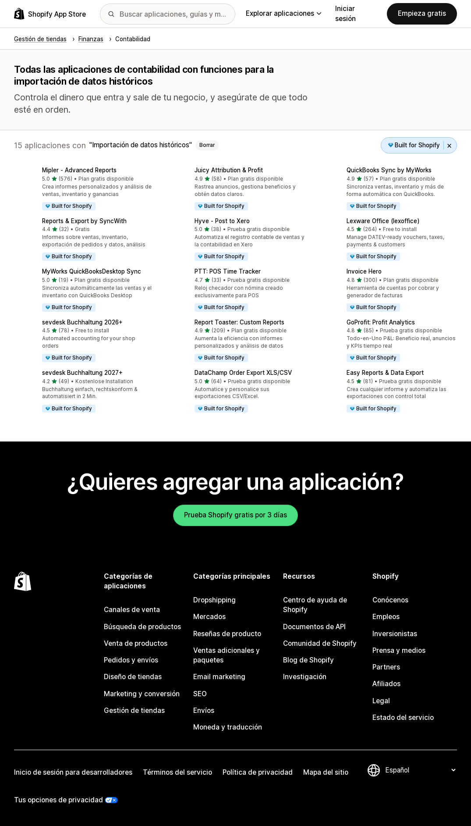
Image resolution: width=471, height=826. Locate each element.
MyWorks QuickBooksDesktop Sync (91, 271)
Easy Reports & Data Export (385, 372)
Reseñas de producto (227, 634)
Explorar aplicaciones (283, 13)
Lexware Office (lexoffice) (383, 220)
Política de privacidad (258, 772)
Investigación (304, 677)
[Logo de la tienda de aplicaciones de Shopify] (50, 14)
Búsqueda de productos (142, 627)
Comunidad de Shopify (320, 643)
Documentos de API (314, 627)
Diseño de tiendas (133, 677)
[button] (83, 189)
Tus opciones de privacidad (58, 800)
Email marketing (219, 677)
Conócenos (390, 600)
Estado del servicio (403, 717)
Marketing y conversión (142, 694)
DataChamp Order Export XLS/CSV (243, 372)
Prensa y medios (398, 650)
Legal (381, 701)
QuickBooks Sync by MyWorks (389, 170)
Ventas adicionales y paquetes (226, 655)
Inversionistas (394, 634)
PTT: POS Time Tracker (228, 271)
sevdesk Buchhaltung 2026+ (82, 322)
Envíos (203, 710)
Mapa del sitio (325, 772)
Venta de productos (135, 643)
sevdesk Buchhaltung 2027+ (82, 372)
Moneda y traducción (227, 727)
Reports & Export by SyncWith (84, 220)
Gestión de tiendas (134, 710)
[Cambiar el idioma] (420, 770)
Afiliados (386, 684)
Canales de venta (132, 609)
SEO (200, 694)
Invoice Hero (364, 271)
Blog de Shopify (308, 660)
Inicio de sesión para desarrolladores (73, 772)
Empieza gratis (422, 13)
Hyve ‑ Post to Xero (222, 220)
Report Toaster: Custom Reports (239, 322)
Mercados (209, 616)
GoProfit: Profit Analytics (381, 322)
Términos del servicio (177, 772)
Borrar (207, 145)
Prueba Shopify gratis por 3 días (235, 515)
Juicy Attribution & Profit (229, 170)
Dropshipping (214, 600)
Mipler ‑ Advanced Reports (79, 170)
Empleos (386, 616)
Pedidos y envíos (131, 660)
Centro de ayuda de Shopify (315, 605)
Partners (386, 667)
